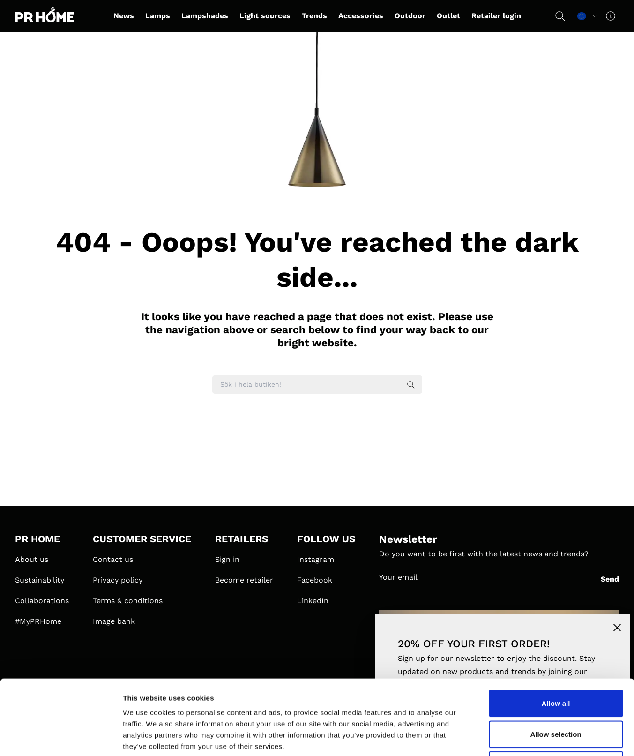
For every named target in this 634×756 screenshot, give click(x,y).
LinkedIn (312, 600)
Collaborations (42, 600)
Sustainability (39, 580)
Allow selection (555, 664)
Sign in (227, 559)
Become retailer (244, 580)
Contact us (113, 559)
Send (610, 579)
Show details (492, 737)
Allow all (556, 633)
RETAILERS (241, 539)
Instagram (315, 559)
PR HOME (37, 539)
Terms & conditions (128, 600)
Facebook (314, 580)
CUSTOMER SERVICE (142, 539)
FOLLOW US (326, 539)
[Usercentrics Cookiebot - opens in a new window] (61, 738)
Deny (556, 694)
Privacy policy (117, 580)
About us (31, 559)
